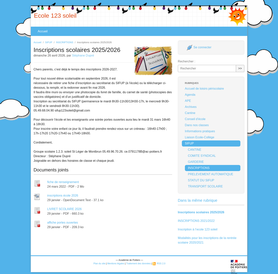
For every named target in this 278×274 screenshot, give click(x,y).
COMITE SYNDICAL (202, 155)
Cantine (190, 113)
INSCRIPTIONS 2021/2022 (196, 220)
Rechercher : (186, 61)
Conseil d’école (195, 119)
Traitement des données (138, 263)
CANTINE (194, 149)
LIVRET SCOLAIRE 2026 (64, 209)
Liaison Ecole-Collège (199, 137)
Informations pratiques (200, 131)
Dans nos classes (197, 125)
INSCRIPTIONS (64, 42)
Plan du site (99, 263)
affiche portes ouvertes (62, 222)
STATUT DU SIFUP (201, 180)
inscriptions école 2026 (62, 195)
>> (240, 68)
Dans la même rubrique (197, 200)
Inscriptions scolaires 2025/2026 (201, 212)
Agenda (190, 94)
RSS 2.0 (159, 263)
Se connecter (199, 47)
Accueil (43, 31)
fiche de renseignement (63, 182)
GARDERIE (196, 161)
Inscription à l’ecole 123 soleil (197, 229)
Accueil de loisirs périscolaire (204, 88)
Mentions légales (115, 263)
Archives (190, 106)
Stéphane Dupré (83, 55)
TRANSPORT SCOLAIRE (205, 186)
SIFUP (48, 42)
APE (188, 100)
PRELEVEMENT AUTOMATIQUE (210, 174)
